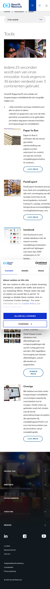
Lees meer (33, 169)
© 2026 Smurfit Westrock (13, 580)
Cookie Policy (29, 303)
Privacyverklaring (10, 571)
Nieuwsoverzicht (10, 550)
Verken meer (33, 372)
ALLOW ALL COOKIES (25, 316)
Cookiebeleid (8, 567)
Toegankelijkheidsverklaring (13, 563)
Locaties (7, 546)
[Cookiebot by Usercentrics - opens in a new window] (35, 263)
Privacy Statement (12, 307)
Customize (25, 324)
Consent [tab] (9, 271)
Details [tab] (25, 271)
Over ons (7, 554)
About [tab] (41, 271)
